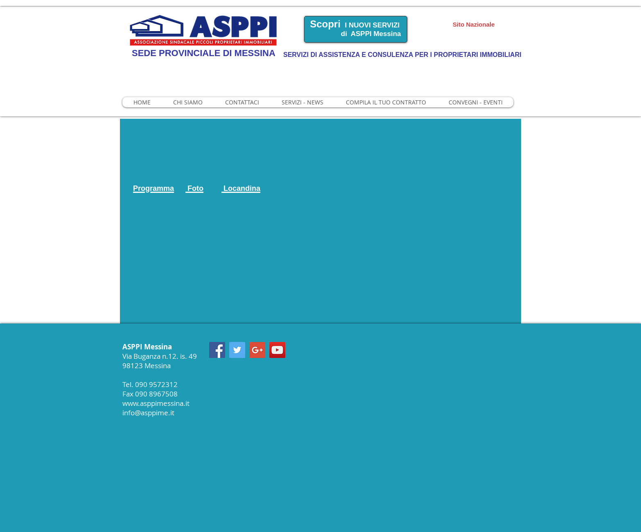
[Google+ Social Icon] (257, 350)
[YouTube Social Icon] (277, 350)
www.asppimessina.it (156, 403)
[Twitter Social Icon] (237, 350)
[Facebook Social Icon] (217, 350)
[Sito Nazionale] (487, 24)
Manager (548, 15)
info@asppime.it (148, 412)
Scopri (325, 23)
